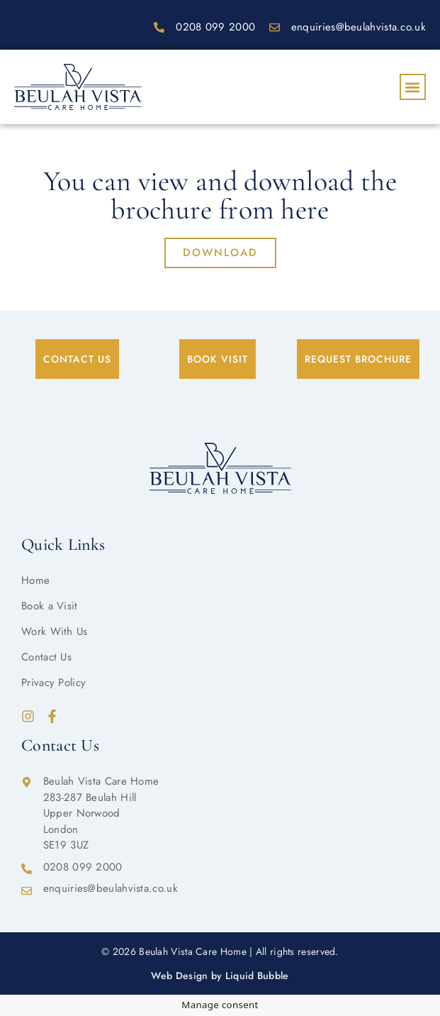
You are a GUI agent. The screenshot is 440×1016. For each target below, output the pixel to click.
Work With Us (54, 631)
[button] (413, 87)
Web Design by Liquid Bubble (219, 975)
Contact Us (46, 657)
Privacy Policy (53, 682)
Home (35, 580)
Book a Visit (49, 606)
